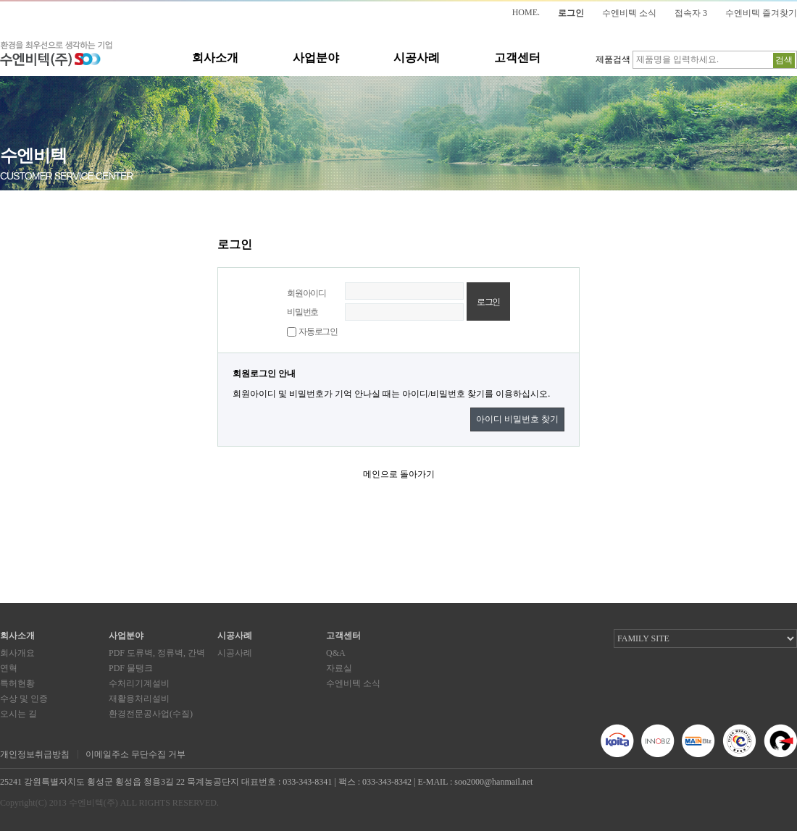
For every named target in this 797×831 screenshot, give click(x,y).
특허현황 (17, 683)
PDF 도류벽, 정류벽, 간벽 (157, 653)
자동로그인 (318, 331)
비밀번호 (302, 312)
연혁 (8, 668)
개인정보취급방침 (35, 754)
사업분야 (316, 57)
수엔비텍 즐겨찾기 (761, 13)
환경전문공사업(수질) (151, 714)
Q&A (336, 653)
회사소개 (215, 57)
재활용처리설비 (139, 698)
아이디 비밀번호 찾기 (517, 419)
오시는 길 (18, 714)
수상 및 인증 (24, 698)
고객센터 (517, 57)
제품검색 (613, 59)
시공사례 (416, 57)
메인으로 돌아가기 (399, 474)
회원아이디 (306, 293)
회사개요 (17, 653)
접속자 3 (691, 13)
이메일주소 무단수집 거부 (135, 754)
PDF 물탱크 (131, 668)
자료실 (339, 668)
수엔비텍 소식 (629, 13)
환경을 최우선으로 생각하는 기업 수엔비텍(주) (56, 54)
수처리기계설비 (139, 683)
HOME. (526, 12)
